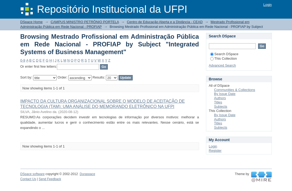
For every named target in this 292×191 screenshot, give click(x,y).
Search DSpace (224, 54)
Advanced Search (222, 65)
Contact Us (28, 179)
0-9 (22, 60)
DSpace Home (31, 22)
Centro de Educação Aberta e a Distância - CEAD (165, 22)
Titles (218, 102)
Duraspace (87, 174)
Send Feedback (50, 179)
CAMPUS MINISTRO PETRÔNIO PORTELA (85, 22)
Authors (220, 98)
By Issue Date (225, 94)
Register (215, 151)
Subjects (220, 106)
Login (267, 5)
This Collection (223, 58)
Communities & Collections (234, 90)
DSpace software (32, 174)
